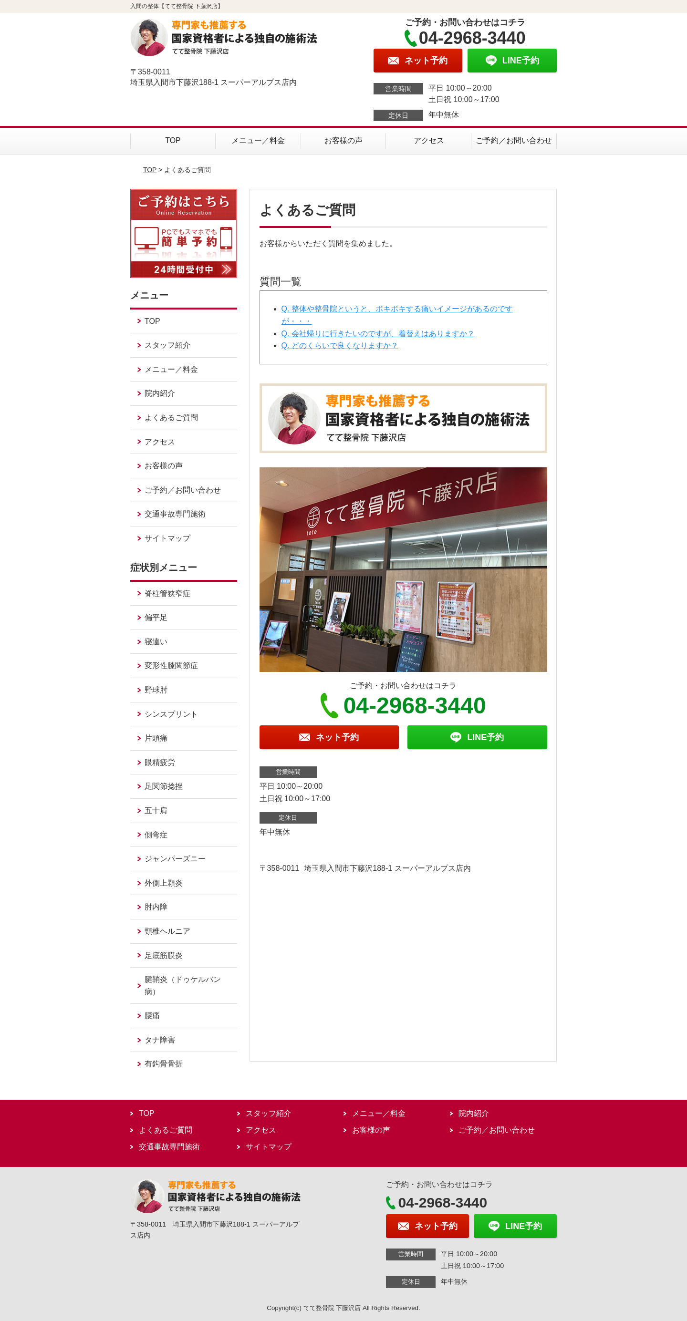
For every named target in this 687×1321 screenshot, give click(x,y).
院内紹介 (160, 393)
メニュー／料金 (258, 140)
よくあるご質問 (171, 417)
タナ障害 (160, 1040)
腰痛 (152, 1015)
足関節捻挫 (164, 786)
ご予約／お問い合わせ (514, 140)
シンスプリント (171, 714)
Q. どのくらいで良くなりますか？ (339, 345)
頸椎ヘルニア (167, 931)
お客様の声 (343, 140)
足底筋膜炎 (164, 955)
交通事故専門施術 (175, 514)
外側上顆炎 (164, 883)
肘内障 (156, 907)
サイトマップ (167, 538)
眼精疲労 (160, 762)
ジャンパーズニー (175, 859)
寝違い (156, 642)
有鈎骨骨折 (164, 1064)
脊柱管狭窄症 (167, 593)
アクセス (429, 140)
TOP (173, 140)
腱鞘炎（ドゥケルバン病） (183, 985)
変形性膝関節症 (171, 665)
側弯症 (156, 835)
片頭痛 (156, 738)
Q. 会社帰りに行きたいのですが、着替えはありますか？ (378, 334)
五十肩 (156, 810)
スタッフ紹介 (167, 345)
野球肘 (156, 690)
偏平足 (156, 617)
